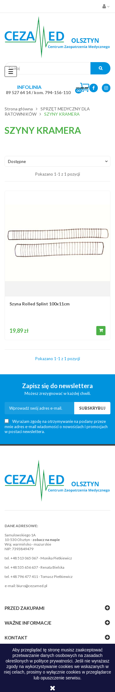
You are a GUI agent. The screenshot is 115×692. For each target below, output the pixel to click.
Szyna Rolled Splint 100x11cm (40, 303)
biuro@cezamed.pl (32, 585)
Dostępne (58, 161)
